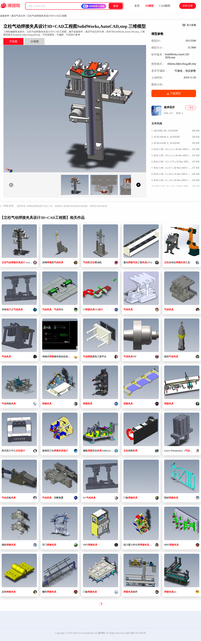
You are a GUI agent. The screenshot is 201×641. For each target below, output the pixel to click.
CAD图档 (164, 5)
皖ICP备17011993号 (136, 633)
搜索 (115, 6)
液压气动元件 (18, 16)
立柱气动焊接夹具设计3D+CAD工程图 (47, 16)
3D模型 (149, 5)
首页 (137, 5)
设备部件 (4, 16)
